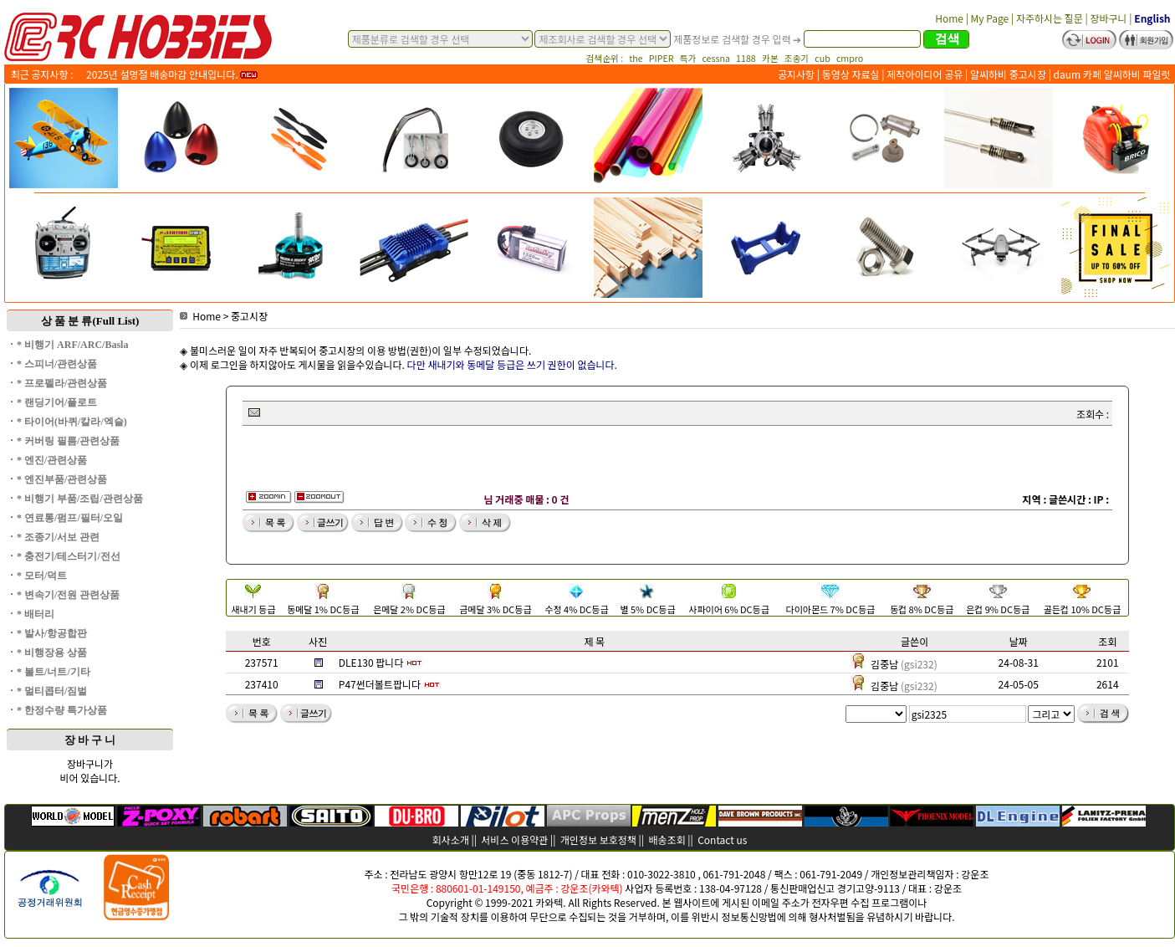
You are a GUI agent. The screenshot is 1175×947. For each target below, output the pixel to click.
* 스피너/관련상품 (57, 364)
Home (200, 316)
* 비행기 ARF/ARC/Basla (72, 345)
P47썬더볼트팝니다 (380, 684)
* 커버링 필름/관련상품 (68, 441)
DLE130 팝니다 (371, 662)
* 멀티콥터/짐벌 (52, 691)
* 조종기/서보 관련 (58, 537)
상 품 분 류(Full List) (90, 321)
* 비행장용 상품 (52, 652)
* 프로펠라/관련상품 (62, 383)
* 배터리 (35, 614)
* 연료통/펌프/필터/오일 (70, 518)
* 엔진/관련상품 (52, 460)
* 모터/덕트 (42, 575)
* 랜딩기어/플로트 (57, 402)
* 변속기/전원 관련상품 (68, 595)
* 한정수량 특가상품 (62, 710)
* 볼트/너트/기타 (53, 672)
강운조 (975, 874)
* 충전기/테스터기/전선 (68, 556)
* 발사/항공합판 (52, 633)
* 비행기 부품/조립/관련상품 (80, 498)
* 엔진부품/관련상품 (62, 479)
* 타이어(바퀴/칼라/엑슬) (72, 421)
